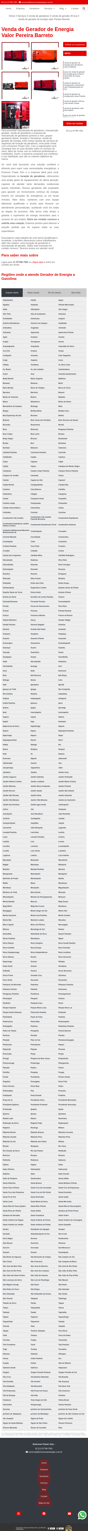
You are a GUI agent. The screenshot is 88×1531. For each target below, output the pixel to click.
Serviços (49, 8)
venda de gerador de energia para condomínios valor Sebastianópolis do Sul (74, 88)
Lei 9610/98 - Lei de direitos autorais (74, 1435)
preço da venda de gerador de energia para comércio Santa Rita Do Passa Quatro (74, 76)
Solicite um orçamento (75, 45)
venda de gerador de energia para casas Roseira (74, 97)
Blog (63, 8)
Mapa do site (44, 1500)
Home (7, 8)
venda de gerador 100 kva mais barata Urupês (74, 105)
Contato (77, 8)
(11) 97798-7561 (9, 2)
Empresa (19, 8)
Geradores (34, 8)
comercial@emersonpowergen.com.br (36, 2)
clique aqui (37, 262)
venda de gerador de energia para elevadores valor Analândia (73, 66)
